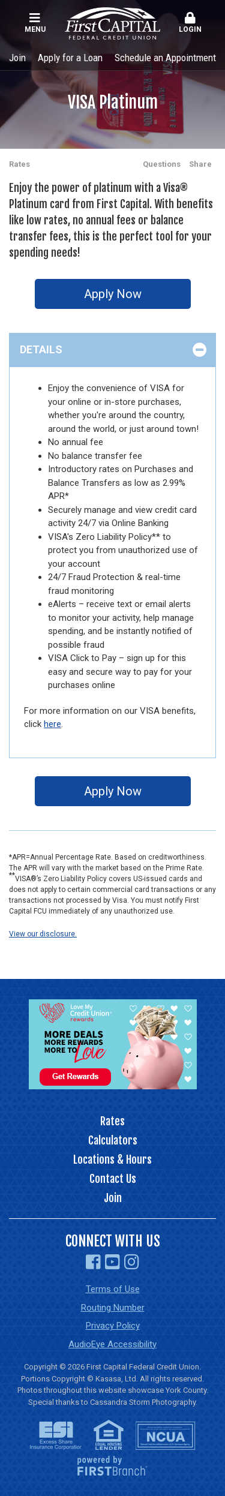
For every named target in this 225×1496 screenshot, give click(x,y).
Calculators (112, 1140)
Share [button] (200, 164)
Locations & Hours (112, 1159)
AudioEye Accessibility (112, 1344)
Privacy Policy (113, 1325)
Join (17, 58)
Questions (162, 164)
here (52, 724)
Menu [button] (35, 23)
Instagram (131, 1262)
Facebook (93, 1262)
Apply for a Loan (70, 58)
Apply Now (113, 294)
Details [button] (41, 349)
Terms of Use (113, 1289)
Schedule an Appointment (165, 58)
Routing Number (113, 1307)
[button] (190, 23)
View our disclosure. (43, 934)
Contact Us (112, 1178)
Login (190, 23)
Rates (19, 164)
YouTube (112, 1262)
